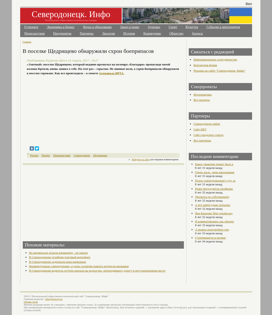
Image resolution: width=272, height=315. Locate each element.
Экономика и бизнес (61, 27)
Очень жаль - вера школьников (214, 172)
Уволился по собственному (212, 197)
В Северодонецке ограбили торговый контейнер (59, 257)
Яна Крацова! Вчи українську (214, 213)
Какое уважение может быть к (214, 164)
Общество (176, 33)
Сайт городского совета (208, 135)
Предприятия (62, 33)
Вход (249, 3)
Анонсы (197, 33)
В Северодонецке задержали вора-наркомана (57, 262)
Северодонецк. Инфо (71, 14)
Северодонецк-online (206, 123)
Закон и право (129, 27)
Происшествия (34, 33)
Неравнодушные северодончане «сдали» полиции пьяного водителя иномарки (79, 266)
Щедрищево (100, 155)
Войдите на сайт (140, 159)
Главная (27, 41)
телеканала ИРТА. (111, 73)
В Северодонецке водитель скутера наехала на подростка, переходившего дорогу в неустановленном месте (97, 270)
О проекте (31, 27)
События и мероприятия (223, 27)
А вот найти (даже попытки (212, 205)
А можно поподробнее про (212, 229)
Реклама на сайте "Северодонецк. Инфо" (219, 70)
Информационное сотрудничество (215, 59)
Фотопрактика (202, 94)
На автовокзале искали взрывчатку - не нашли (58, 252)
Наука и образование (97, 27)
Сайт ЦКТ (199, 129)
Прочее (46, 155)
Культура (192, 27)
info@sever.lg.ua (53, 299)
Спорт (173, 27)
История (129, 33)
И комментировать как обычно (214, 221)
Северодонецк (82, 155)
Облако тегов (31, 301)
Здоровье (154, 27)
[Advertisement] (63, 201)
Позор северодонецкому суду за (215, 180)
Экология (108, 33)
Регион (34, 155)
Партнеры (86, 33)
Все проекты (201, 100)
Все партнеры (202, 140)
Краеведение (152, 33)
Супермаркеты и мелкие (210, 237)
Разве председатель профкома (214, 188)
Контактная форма (205, 65)
